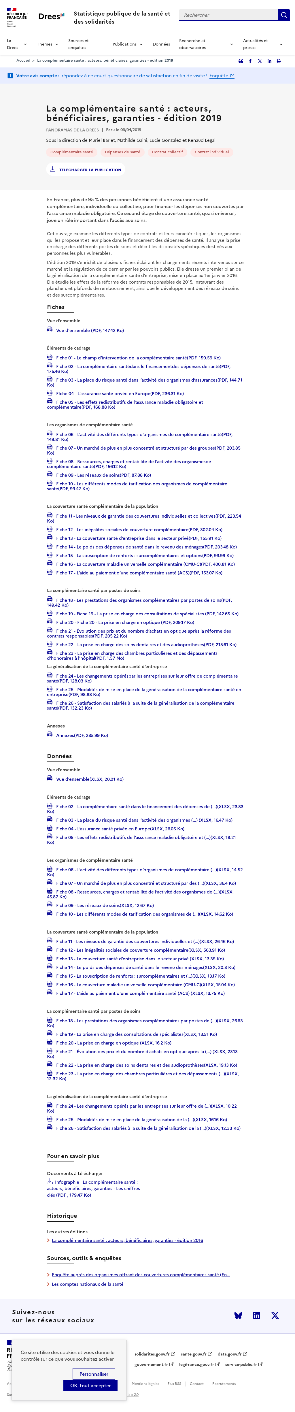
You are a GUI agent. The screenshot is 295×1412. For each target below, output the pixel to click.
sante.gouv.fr (194, 1354)
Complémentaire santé (71, 152)
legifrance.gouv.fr (196, 1365)
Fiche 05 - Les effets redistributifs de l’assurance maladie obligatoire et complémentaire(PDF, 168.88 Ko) (125, 404)
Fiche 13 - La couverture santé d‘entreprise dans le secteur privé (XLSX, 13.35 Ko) (139, 958)
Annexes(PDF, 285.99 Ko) (81, 735)
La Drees (12, 44)
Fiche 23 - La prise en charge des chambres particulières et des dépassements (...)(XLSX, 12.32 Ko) (143, 1075)
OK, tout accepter (90, 1385)
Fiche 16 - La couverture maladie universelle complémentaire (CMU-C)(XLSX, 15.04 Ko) (145, 984)
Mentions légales (145, 1383)
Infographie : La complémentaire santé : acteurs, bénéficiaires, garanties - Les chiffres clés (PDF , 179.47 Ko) (93, 1188)
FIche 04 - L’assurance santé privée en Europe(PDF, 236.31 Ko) (119, 393)
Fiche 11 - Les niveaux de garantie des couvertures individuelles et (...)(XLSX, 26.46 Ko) (144, 941)
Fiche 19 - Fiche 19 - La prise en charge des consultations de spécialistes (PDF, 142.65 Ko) (147, 613)
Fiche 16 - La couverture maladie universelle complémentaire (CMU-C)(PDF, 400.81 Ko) (145, 564)
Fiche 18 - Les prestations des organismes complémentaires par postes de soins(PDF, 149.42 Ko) (139, 602)
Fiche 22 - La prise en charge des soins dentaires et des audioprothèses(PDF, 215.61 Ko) (146, 644)
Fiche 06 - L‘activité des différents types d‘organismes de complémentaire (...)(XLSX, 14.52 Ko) (145, 871)
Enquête (219, 75)
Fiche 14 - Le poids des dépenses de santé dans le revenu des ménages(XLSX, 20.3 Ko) (145, 967)
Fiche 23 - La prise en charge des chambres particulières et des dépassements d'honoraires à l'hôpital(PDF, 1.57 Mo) (132, 655)
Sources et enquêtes (78, 44)
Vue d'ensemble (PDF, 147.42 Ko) (89, 330)
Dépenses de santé (122, 152)
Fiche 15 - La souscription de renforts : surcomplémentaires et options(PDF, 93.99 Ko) (144, 555)
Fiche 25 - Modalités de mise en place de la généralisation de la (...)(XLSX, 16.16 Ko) (141, 1119)
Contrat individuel (212, 152)
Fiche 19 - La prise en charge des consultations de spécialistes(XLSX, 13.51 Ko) (136, 1034)
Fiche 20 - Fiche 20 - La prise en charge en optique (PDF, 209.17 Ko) (124, 622)
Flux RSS (174, 1383)
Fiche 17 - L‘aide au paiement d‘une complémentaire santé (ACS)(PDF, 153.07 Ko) (138, 572)
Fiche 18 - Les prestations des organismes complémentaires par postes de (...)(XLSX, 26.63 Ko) (145, 1022)
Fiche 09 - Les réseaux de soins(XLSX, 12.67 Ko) (104, 905)
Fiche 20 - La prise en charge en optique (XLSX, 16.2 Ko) (113, 1042)
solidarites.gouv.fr (152, 1354)
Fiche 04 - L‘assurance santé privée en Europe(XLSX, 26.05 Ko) (119, 828)
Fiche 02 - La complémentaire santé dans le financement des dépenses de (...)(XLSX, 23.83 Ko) (145, 808)
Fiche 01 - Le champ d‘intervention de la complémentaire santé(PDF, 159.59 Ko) (138, 357)
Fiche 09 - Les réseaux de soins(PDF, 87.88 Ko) (103, 475)
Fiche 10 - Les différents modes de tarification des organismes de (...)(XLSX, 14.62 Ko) (144, 914)
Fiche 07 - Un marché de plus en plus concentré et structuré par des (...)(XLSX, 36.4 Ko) (145, 883)
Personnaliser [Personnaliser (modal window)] (94, 1373)
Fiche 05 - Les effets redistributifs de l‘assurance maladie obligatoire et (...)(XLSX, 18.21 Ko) (141, 839)
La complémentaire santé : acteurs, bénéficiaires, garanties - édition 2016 (127, 1240)
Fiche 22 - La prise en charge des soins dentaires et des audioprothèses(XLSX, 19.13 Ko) (146, 1065)
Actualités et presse (255, 44)
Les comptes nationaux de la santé (88, 1284)
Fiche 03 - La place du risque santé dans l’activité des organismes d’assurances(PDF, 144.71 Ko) (144, 382)
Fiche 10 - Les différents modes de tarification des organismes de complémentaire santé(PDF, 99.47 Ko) (137, 485)
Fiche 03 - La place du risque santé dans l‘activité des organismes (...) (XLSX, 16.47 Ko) (143, 820)
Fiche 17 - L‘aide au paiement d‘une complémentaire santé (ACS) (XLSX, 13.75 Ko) (140, 993)
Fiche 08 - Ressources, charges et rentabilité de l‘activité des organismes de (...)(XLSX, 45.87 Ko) (140, 894)
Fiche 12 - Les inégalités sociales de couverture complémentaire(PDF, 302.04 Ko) (138, 529)
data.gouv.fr (230, 1354)
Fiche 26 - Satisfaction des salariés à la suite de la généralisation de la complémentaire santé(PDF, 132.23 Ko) (141, 705)
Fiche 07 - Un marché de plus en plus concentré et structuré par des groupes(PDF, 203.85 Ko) (144, 450)
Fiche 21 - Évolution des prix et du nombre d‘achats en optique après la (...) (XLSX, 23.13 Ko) (142, 1053)
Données (161, 44)
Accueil (23, 60)
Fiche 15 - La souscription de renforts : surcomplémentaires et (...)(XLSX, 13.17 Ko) (140, 976)
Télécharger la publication (89, 170)
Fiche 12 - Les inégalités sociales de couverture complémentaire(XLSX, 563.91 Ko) (140, 950)
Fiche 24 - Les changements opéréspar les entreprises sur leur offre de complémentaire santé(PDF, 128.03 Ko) (142, 678)
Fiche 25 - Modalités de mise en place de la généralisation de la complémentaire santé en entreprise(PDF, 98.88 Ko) (144, 691)
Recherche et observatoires (192, 44)
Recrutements (224, 1383)
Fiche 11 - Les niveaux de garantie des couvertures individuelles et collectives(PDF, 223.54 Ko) (144, 518)
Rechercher (284, 15)
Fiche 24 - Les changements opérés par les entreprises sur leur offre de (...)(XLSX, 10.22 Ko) (142, 1108)
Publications (125, 44)
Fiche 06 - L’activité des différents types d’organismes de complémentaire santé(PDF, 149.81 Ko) (139, 436)
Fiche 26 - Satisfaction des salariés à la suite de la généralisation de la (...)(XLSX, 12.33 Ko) (148, 1128)
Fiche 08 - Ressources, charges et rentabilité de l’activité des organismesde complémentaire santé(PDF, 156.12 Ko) (129, 463)
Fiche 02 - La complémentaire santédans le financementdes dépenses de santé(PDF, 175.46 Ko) (138, 368)
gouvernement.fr (151, 1365)
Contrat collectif (167, 152)
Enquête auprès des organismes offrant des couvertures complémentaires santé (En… (141, 1274)
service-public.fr (241, 1365)
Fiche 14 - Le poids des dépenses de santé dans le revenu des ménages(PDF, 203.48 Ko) (146, 546)
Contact (197, 1383)
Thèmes (44, 44)
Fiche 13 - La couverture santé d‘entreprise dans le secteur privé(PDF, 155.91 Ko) (138, 538)
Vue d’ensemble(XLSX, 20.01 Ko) (89, 779)
